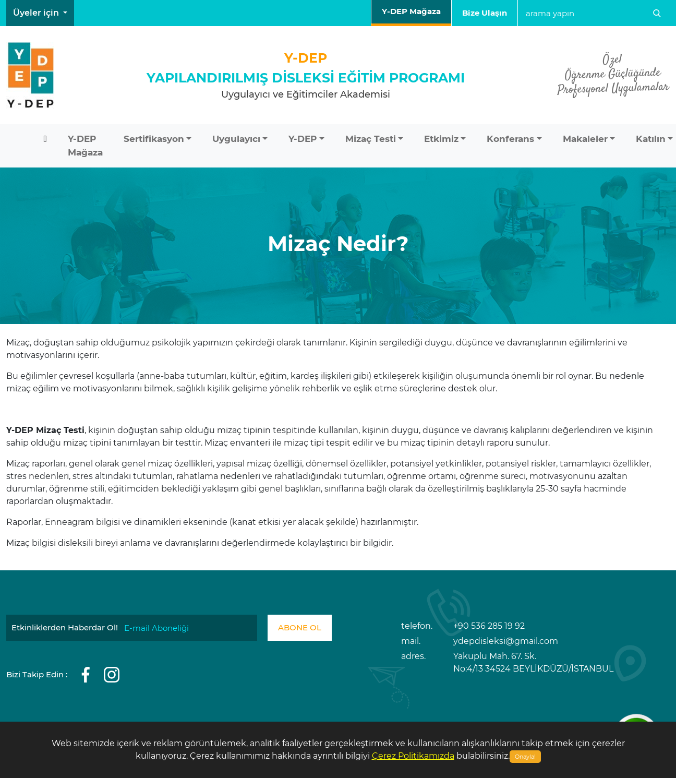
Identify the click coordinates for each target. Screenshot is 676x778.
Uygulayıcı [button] (236, 139)
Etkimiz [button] (441, 139)
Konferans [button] (510, 139)
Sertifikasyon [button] (154, 139)
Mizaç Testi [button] (370, 139)
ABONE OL (299, 627)
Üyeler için (37, 13)
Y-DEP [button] (302, 139)
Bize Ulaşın (484, 13)
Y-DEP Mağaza (411, 11)
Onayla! (525, 756)
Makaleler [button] (585, 139)
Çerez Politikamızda (413, 756)
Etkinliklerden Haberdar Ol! (64, 627)
